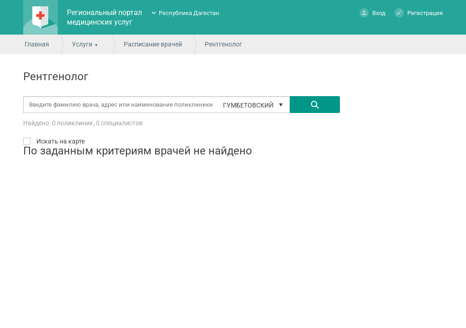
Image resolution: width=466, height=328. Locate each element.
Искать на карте (60, 141)
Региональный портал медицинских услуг (104, 17)
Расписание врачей (153, 44)
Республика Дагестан (189, 13)
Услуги (82, 44)
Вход (372, 12)
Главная (37, 44)
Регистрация (419, 12)
